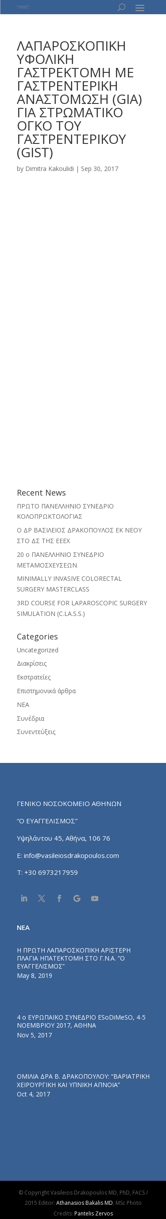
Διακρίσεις (31, 663)
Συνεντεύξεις (36, 731)
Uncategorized (37, 650)
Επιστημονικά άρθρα (46, 691)
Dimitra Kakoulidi (49, 168)
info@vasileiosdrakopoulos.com (71, 855)
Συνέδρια (30, 718)
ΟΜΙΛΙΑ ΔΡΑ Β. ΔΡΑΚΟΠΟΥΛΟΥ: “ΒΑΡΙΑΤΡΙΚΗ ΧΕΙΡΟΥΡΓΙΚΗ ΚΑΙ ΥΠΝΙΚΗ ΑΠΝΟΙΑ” (83, 1080)
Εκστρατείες (33, 677)
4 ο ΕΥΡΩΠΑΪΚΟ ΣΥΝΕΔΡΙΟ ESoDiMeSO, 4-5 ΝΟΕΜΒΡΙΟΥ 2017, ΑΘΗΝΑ (81, 1021)
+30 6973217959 (52, 872)
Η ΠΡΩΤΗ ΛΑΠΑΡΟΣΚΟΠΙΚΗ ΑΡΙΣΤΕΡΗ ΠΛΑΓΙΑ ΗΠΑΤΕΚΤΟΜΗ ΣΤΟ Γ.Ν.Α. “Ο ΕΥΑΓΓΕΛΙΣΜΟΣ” (74, 958)
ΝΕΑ (23, 704)
